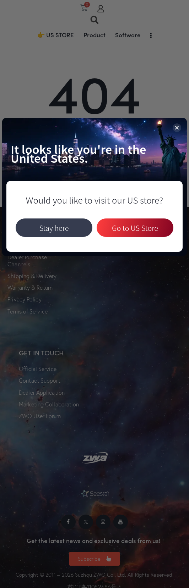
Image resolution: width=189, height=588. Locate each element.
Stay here (54, 228)
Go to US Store (135, 228)
